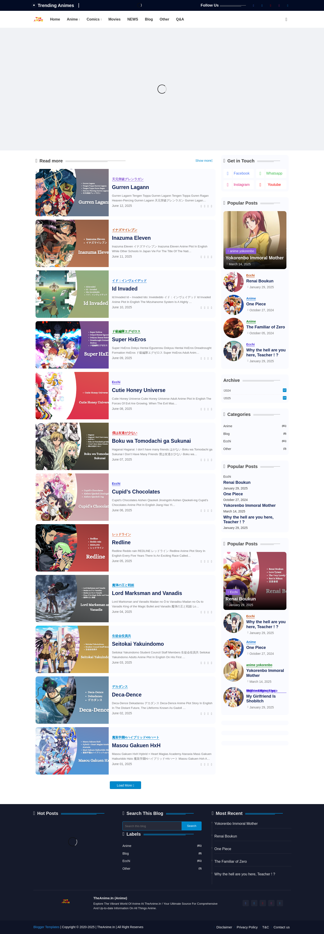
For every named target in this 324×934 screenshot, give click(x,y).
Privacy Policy (247, 927)
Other (164, 19)
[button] (286, 19)
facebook (242, 173)
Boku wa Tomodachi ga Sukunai (151, 441)
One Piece (256, 304)
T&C (265, 927)
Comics (93, 19)
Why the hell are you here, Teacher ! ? (266, 352)
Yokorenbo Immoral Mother (249, 505)
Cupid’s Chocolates (136, 492)
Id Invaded (125, 289)
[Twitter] (204, 206)
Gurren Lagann (130, 187)
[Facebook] (201, 206)
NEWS (132, 19)
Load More (125, 785)
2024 (255, 390)
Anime (72, 19)
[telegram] (288, 5)
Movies (114, 19)
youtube (274, 185)
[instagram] (279, 5)
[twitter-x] (262, 5)
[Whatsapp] (208, 206)
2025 (255, 398)
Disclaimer (224, 927)
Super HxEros (129, 339)
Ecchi (254, 441)
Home (55, 19)
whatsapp (274, 173)
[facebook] (253, 5)
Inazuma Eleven (131, 238)
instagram (242, 185)
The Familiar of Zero (265, 327)
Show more (203, 160)
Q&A (180, 19)
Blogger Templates (47, 927)
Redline (121, 542)
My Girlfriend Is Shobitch (261, 698)
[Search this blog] (152, 825)
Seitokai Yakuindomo (138, 644)
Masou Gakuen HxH (136, 745)
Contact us (282, 927)
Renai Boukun (260, 281)
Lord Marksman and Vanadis (147, 593)
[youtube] (271, 5)
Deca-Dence (127, 695)
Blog (149, 19)
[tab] (55, 19)
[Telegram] (211, 206)
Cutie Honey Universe (139, 390)
